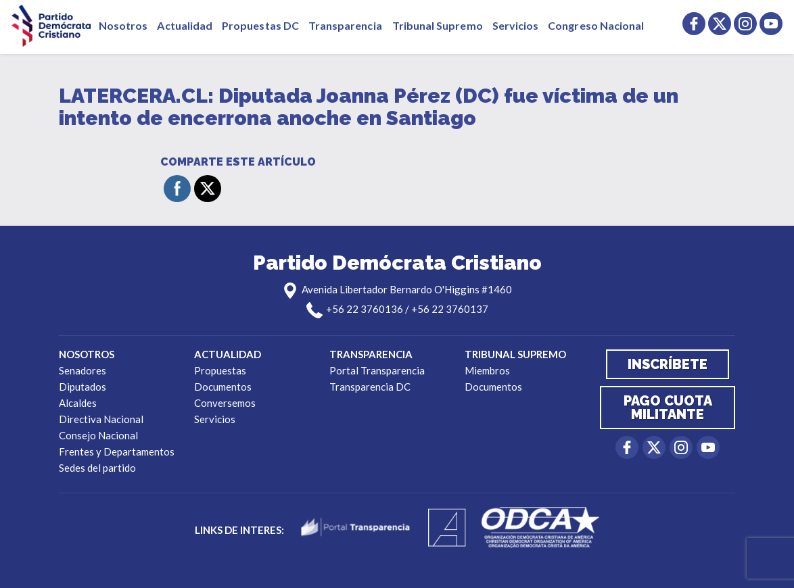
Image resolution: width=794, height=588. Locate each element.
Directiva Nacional (101, 419)
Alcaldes (78, 403)
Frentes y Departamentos (116, 451)
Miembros (487, 370)
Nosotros (123, 25)
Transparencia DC (370, 387)
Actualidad (184, 25)
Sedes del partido (97, 468)
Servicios (515, 25)
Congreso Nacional (596, 25)
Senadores (82, 370)
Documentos (223, 387)
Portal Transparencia (377, 370)
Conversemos (225, 403)
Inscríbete (667, 364)
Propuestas (220, 370)
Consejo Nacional (98, 435)
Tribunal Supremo (437, 25)
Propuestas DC (260, 25)
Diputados (82, 387)
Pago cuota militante (668, 407)
